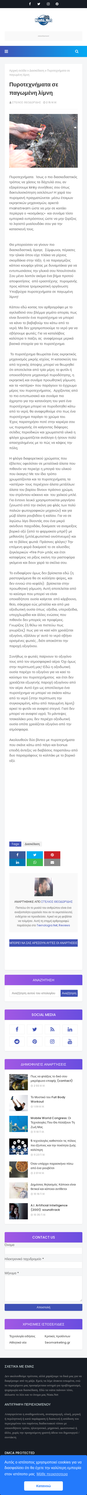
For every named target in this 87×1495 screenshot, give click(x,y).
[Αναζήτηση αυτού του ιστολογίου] (35, 993)
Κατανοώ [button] (43, 1486)
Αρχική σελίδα (18, 71)
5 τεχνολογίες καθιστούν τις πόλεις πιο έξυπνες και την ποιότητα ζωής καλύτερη (53, 1145)
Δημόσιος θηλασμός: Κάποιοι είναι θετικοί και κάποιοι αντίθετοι (53, 1186)
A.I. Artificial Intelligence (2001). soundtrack (49, 1207)
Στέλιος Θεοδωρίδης (26, 102)
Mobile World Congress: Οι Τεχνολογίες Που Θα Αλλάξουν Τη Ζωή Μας (53, 1122)
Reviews (64, 925)
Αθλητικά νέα (17, 1342)
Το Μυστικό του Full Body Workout (48, 1099)
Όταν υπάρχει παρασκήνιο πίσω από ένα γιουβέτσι (52, 1165)
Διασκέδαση (36, 71)
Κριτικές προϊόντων (57, 1336)
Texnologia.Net (47, 925)
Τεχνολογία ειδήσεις (22, 1336)
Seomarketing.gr (57, 1342)
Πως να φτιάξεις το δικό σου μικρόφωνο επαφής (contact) (52, 1078)
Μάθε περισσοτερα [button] (52, 1474)
